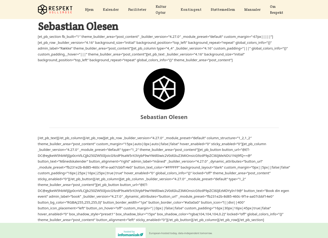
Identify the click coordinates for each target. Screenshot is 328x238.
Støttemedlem (222, 10)
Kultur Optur (163, 10)
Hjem (89, 10)
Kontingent (191, 10)
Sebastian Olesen (164, 117)
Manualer (252, 10)
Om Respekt (277, 10)
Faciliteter (137, 10)
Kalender (110, 10)
